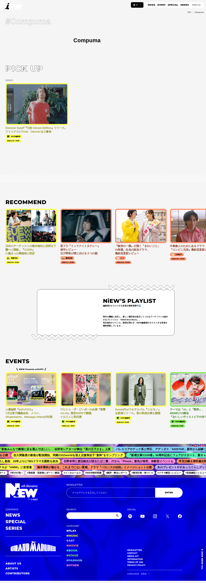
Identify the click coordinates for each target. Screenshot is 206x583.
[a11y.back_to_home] (11, 6)
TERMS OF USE (135, 562)
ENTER (169, 492)
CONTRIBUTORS (18, 573)
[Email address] (110, 493)
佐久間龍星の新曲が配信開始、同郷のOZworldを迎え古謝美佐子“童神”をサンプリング (70, 455)
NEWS (151, 5)
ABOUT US (13, 563)
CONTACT (132, 553)
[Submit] (118, 515)
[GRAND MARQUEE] (33, 546)
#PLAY (71, 530)
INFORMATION (135, 559)
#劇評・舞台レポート (118, 473)
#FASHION (74, 560)
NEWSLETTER (74, 485)
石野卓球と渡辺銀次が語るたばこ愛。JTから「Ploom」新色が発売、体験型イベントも (120, 461)
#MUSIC (72, 535)
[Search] (94, 515)
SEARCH (71, 509)
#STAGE (72, 555)
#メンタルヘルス (74, 473)
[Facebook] (180, 516)
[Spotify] (130, 516)
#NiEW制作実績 (95, 473)
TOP (189, 12)
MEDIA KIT (133, 556)
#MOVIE (72, 545)
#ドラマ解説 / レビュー (171, 473)
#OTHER (72, 565)
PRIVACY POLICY (136, 565)
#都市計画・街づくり (144, 473)
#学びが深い (18, 473)
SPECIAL (173, 5)
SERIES (184, 5)
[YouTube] (142, 516)
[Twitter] (167, 516)
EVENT (161, 5)
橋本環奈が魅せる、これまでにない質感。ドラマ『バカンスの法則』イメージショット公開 (96, 467)
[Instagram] (155, 516)
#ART (70, 540)
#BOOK (72, 550)
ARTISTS (12, 568)
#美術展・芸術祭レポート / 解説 (45, 473)
